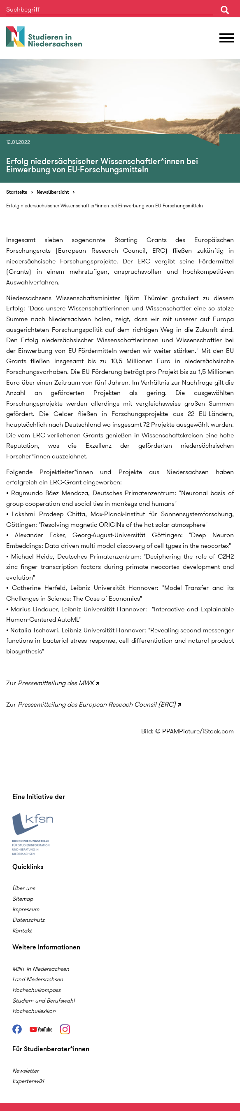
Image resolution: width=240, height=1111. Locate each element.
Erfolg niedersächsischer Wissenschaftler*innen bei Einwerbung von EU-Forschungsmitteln (104, 205)
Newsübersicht (53, 191)
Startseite (16, 191)
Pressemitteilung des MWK (56, 683)
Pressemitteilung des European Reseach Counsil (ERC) (97, 704)
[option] (120, 121)
